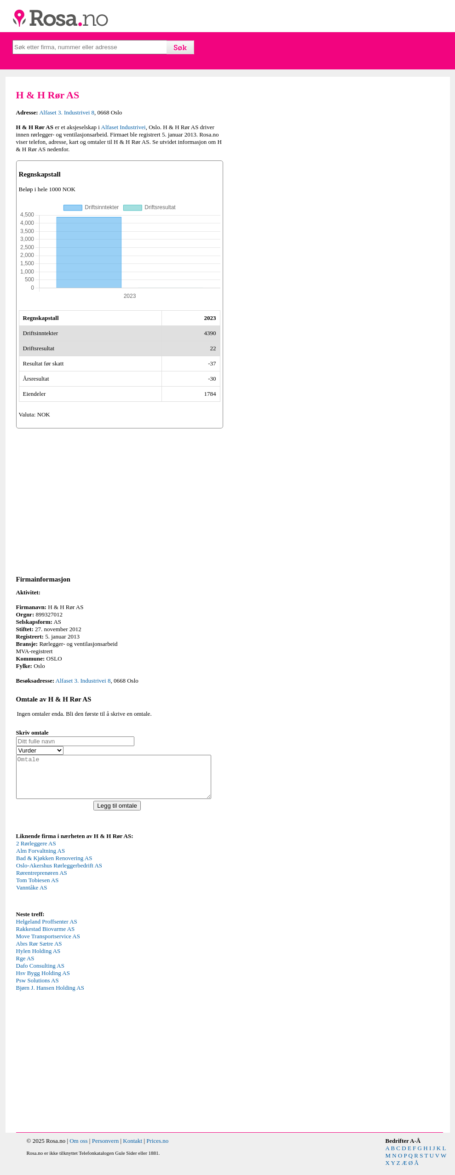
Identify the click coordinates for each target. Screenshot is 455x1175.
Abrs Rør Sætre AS (39, 951)
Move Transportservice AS (48, 944)
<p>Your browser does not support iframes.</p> (85, 882)
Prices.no (157, 1149)
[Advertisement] (119, 500)
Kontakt (132, 1149)
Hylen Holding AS (38, 959)
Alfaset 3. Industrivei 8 (66, 112)
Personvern (105, 1149)
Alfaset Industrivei (123, 127)
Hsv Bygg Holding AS (43, 981)
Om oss (78, 1149)
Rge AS (25, 966)
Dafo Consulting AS (40, 973)
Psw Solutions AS (37, 988)
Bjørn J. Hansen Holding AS (50, 995)
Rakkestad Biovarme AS (45, 937)
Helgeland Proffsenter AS (46, 929)
